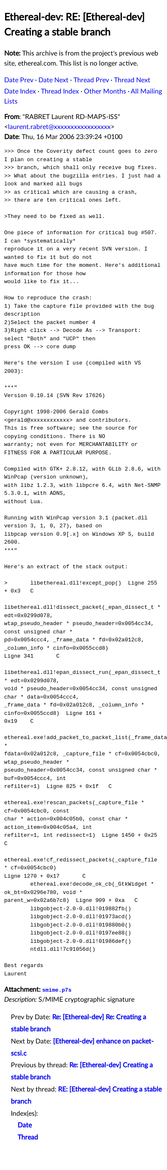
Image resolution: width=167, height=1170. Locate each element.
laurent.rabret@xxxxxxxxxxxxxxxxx (59, 127)
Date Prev (18, 80)
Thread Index (60, 91)
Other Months (105, 91)
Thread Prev (91, 80)
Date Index (20, 91)
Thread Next (132, 80)
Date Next (53, 80)
